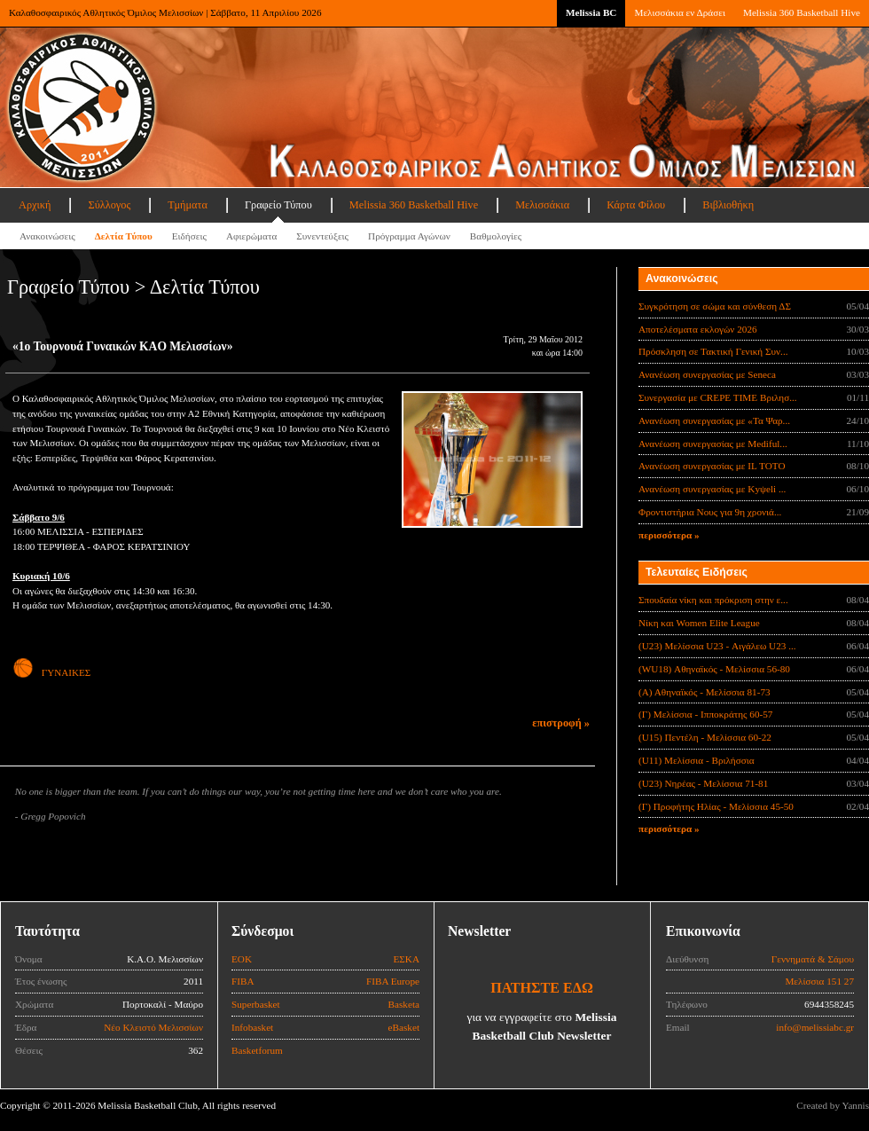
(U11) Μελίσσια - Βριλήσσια (696, 760)
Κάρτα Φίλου (636, 205)
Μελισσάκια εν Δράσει (679, 12)
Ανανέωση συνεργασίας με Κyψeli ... (712, 488)
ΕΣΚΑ (406, 959)
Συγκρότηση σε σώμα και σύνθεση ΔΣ (714, 306)
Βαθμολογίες (495, 236)
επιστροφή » (561, 723)
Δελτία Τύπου (124, 236)
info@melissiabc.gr (815, 1027)
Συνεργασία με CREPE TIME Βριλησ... (717, 397)
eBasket (403, 1027)
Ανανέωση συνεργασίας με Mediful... (712, 443)
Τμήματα (187, 205)
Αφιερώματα (251, 236)
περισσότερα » (669, 535)
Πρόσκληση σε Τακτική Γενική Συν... (712, 351)
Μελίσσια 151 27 (819, 981)
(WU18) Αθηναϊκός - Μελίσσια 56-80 (714, 669)
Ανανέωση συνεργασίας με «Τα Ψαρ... (714, 420)
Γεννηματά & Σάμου (812, 959)
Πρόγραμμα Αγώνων (409, 236)
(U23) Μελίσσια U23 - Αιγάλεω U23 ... (717, 645)
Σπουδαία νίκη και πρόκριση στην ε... (713, 599)
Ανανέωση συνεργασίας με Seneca (707, 374)
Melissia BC (591, 12)
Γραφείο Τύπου (278, 205)
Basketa (403, 1004)
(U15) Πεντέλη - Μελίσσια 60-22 (704, 737)
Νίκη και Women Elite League (699, 622)
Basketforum (257, 1050)
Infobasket (252, 1027)
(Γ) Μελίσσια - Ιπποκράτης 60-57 (705, 714)
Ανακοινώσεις (47, 236)
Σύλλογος (109, 205)
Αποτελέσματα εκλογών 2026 (697, 329)
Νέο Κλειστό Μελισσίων (153, 1027)
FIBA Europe (392, 981)
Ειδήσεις (189, 236)
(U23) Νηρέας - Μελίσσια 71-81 (703, 783)
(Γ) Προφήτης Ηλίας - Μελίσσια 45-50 (716, 806)
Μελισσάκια (542, 205)
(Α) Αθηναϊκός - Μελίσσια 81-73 (704, 692)
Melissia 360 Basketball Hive (801, 12)
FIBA (242, 981)
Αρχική (35, 205)
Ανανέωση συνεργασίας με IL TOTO (711, 465)
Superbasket (255, 1004)
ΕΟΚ (241, 959)
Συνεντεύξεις (322, 236)
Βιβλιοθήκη (728, 205)
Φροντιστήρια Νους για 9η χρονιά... (709, 512)
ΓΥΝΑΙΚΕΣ (51, 672)
